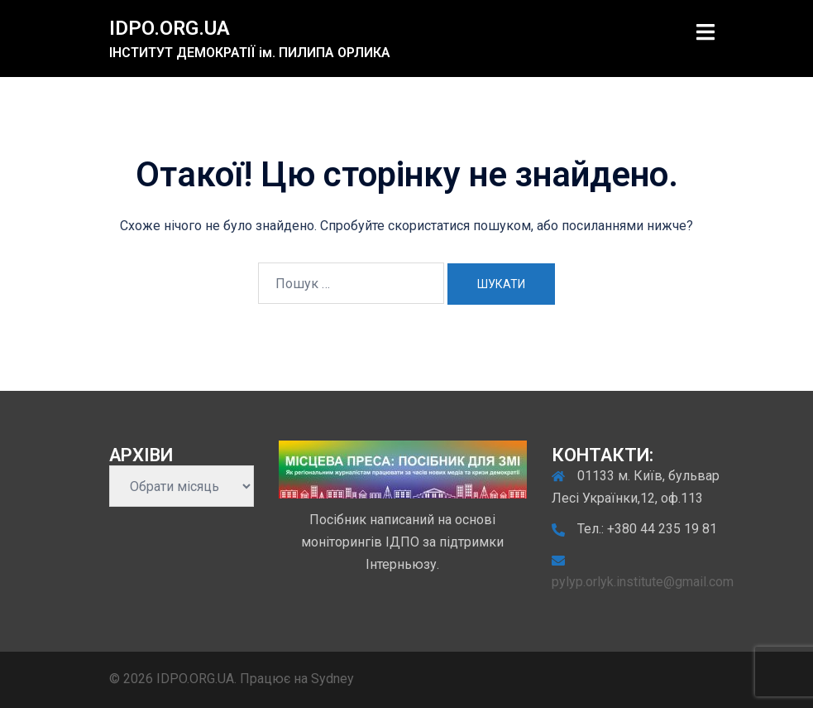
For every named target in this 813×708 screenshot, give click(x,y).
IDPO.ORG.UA (169, 28)
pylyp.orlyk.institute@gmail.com (643, 582)
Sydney (332, 678)
